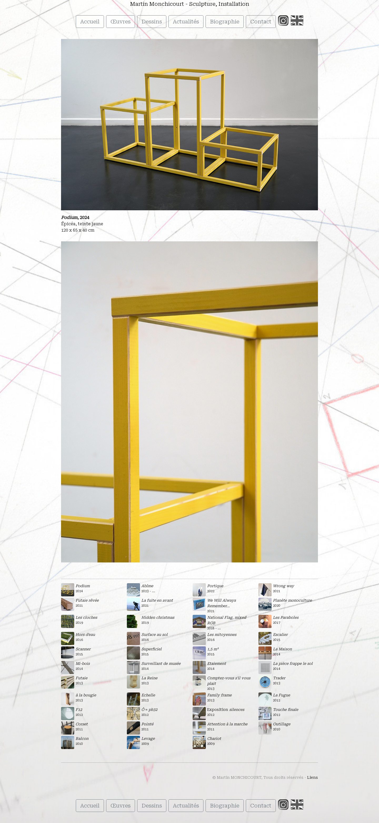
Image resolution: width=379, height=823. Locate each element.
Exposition (225, 709)
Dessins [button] (152, 21)
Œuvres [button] (121, 21)
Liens (312, 777)
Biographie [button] (224, 21)
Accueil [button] (89, 21)
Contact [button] (260, 21)
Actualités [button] (186, 21)
